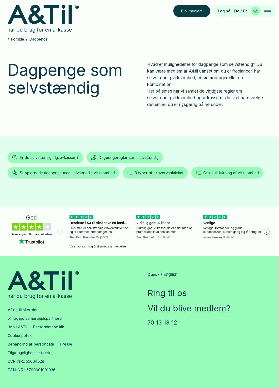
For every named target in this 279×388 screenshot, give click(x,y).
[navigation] (267, 11)
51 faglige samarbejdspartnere (35, 318)
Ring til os (167, 293)
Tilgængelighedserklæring (31, 352)
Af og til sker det (22, 309)
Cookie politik (20, 335)
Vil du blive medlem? (189, 308)
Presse (66, 344)
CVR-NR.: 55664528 (26, 361)
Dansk (153, 274)
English (170, 274)
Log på (224, 11)
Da (236, 11)
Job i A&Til (17, 327)
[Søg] (255, 11)
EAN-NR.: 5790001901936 (31, 369)
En (245, 11)
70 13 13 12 (162, 322)
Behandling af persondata (31, 344)
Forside (17, 39)
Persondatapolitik (48, 327)
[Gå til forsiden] (47, 19)
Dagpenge (38, 39)
